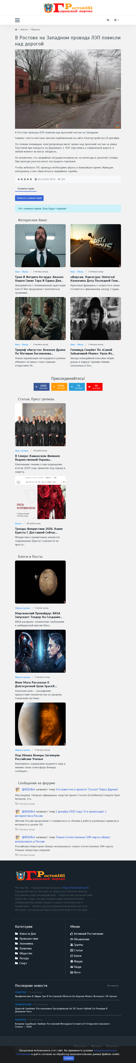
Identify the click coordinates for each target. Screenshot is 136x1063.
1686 (41, 386)
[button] (17, 20)
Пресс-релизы (21, 450)
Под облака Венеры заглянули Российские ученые (37, 757)
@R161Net (29, 789)
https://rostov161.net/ (76, 887)
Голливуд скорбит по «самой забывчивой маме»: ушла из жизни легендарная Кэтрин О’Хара (95, 351)
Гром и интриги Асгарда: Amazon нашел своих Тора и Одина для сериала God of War (39, 279)
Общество (20, 992)
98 (94, 386)
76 (76, 386)
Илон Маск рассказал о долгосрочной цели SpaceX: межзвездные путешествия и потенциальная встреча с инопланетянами (37, 684)
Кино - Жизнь (21, 271)
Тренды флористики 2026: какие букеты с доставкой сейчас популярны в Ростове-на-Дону (39, 530)
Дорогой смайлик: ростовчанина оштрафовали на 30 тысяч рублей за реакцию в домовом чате (61, 1010)
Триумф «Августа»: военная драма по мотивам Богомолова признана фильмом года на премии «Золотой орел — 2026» (40, 351)
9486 (58, 386)
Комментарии (25, 188)
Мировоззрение (22, 608)
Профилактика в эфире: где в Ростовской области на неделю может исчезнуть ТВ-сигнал (66, 996)
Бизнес (18, 523)
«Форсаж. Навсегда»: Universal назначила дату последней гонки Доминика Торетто (94, 279)
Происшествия (23, 1004)
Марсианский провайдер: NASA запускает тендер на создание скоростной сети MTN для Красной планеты (37, 615)
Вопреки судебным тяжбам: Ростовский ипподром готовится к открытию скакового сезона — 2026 (62, 1025)
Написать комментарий (29, 198)
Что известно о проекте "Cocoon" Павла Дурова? (87, 789)
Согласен (69, 1059)
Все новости (112, 985)
